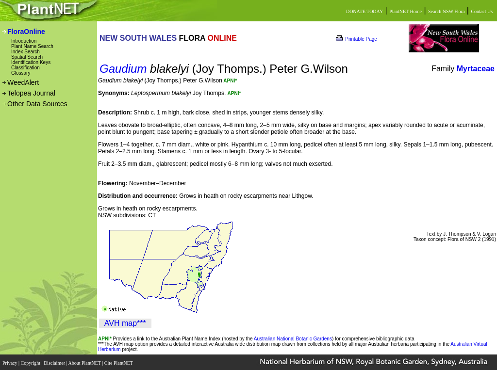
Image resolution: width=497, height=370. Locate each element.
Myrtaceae (476, 68)
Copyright (31, 361)
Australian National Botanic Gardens (293, 338)
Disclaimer (55, 361)
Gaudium (123, 68)
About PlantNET (85, 361)
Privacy (10, 361)
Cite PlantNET (119, 361)
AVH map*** (125, 323)
